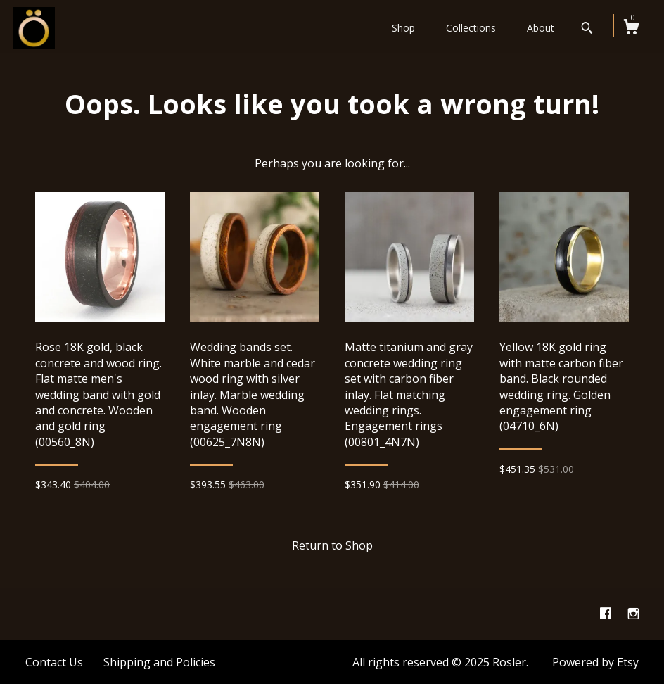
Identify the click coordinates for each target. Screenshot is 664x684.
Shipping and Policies (159, 662)
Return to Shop (332, 545)
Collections (471, 27)
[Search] (587, 29)
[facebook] (607, 613)
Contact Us (54, 662)
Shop (403, 27)
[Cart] (631, 28)
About (540, 27)
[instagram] (633, 613)
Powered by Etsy (595, 662)
